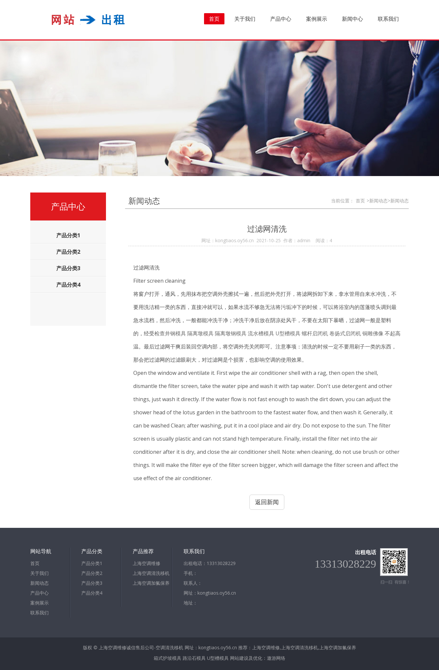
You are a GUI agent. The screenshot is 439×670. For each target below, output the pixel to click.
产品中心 (280, 18)
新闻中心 (352, 18)
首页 (214, 18)
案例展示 (316, 18)
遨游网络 (276, 658)
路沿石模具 (194, 658)
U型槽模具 (218, 658)
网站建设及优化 (246, 658)
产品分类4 (91, 593)
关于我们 (244, 18)
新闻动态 (39, 583)
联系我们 (388, 18)
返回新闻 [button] (267, 502)
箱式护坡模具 (167, 658)
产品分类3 (91, 583)
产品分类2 (91, 573)
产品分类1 (91, 563)
